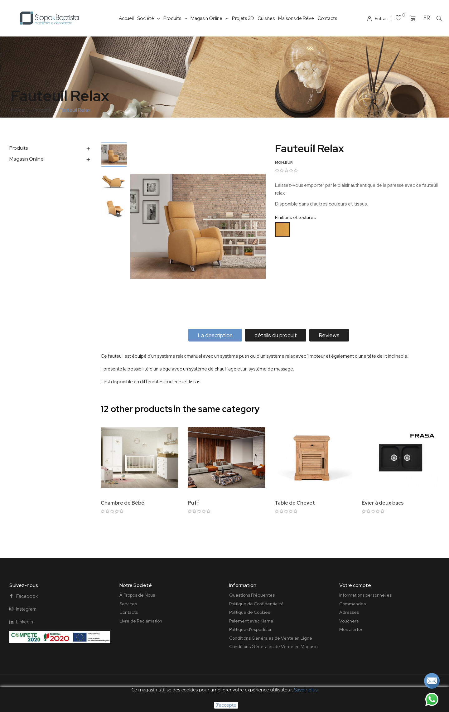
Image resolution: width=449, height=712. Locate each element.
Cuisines (266, 18)
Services (128, 604)
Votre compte (355, 585)
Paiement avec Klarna (251, 621)
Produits (175, 18)
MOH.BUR (284, 162)
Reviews (329, 335)
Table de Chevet (295, 503)
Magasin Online (210, 18)
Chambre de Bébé (122, 503)
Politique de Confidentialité (256, 604)
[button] (439, 18)
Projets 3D (243, 18)
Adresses (349, 612)
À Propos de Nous (137, 595)
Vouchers (349, 621)
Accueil (126, 18)
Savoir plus (305, 690)
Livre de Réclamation (140, 621)
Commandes (352, 604)
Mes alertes (351, 629)
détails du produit (275, 335)
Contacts (327, 18)
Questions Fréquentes (252, 595)
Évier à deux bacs (383, 503)
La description (215, 335)
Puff (193, 503)
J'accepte (226, 705)
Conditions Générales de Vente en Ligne (270, 638)
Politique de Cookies (249, 612)
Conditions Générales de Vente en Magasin (273, 646)
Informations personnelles (365, 595)
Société (148, 18)
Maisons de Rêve (296, 18)
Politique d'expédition (251, 629)
